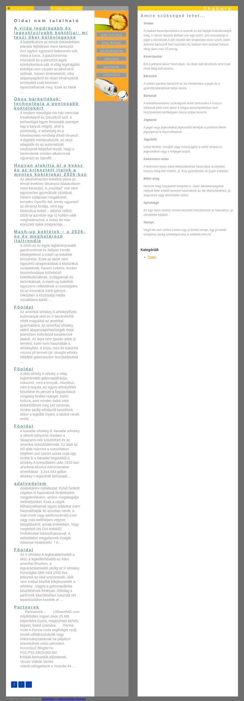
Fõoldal (24, 307)
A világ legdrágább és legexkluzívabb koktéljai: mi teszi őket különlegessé (51, 32)
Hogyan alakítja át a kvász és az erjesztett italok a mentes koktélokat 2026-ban (50, 170)
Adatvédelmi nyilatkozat (55, 698)
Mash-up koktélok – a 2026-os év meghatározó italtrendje (50, 236)
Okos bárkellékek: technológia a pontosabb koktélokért (46, 103)
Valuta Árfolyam (77, 698)
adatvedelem (30, 483)
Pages (152, 257)
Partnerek (26, 607)
